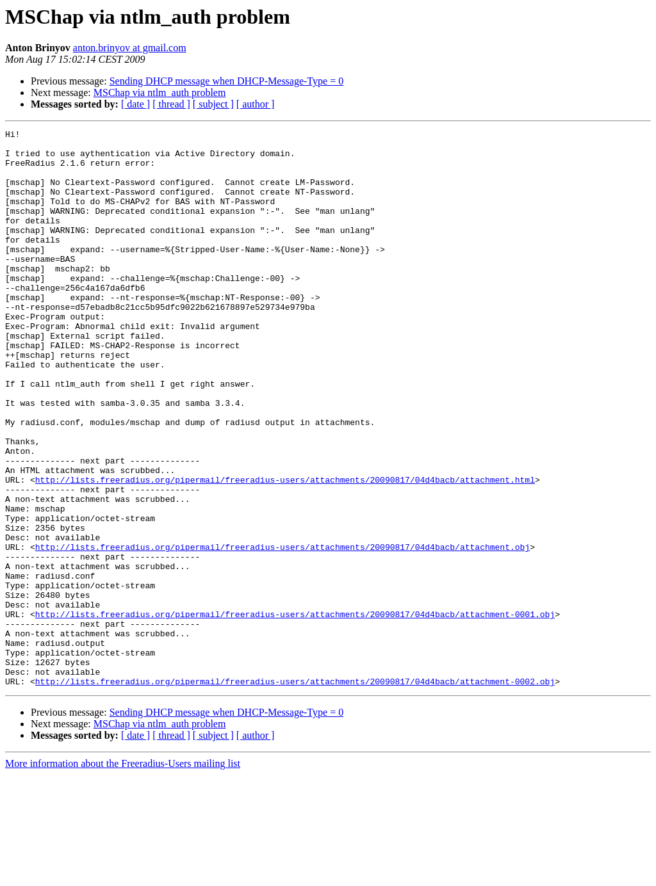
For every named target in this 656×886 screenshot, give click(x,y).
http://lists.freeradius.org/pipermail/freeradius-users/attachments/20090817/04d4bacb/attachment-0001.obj (295, 712)
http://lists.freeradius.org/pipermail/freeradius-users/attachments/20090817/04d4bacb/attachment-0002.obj (295, 792)
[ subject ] (213, 104)
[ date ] (135, 104)
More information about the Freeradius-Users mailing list (122, 874)
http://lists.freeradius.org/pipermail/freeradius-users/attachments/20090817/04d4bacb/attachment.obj (282, 631)
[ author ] (255, 104)
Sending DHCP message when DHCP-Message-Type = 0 (227, 81)
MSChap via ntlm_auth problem (160, 92)
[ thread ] (171, 104)
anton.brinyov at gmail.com (129, 47)
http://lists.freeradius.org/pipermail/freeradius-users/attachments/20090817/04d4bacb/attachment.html (285, 550)
